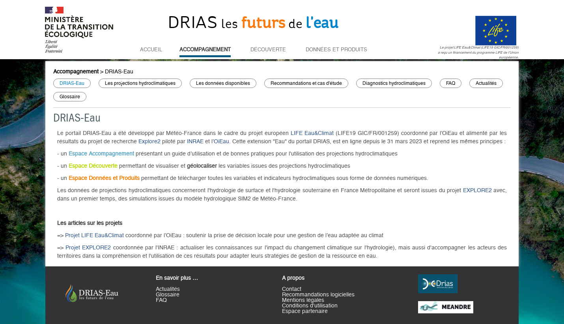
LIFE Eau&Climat (312, 133)
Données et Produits (336, 49)
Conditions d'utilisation (310, 306)
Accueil (151, 49)
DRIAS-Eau (119, 72)
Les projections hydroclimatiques (140, 83)
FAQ (450, 83)
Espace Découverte (93, 166)
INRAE (196, 141)
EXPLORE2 (478, 190)
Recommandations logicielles (318, 295)
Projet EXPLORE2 (88, 248)
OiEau (221, 141)
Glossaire (70, 96)
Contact (291, 289)
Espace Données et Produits (104, 178)
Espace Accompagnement (101, 154)
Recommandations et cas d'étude (306, 83)
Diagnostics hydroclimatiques (394, 83)
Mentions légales (303, 300)
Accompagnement (205, 49)
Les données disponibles (223, 83)
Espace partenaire (305, 311)
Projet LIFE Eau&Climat (94, 235)
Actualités (486, 83)
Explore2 (150, 141)
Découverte (268, 49)
